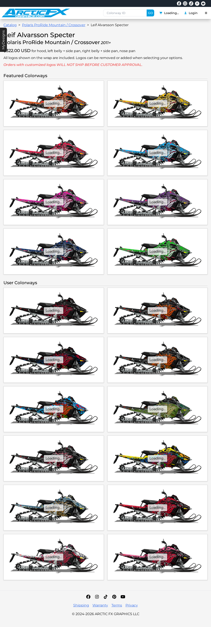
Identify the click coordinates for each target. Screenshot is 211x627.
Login (191, 13)
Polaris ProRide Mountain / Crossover (53, 25)
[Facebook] (88, 596)
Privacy (131, 605)
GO (150, 13)
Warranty (100, 605)
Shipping (81, 605)
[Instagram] (97, 596)
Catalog (10, 25)
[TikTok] (105, 596)
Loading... (169, 13)
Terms (116, 605)
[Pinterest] (114, 596)
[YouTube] (122, 596)
